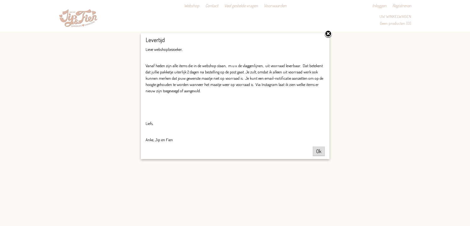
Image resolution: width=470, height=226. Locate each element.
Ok (318, 151)
